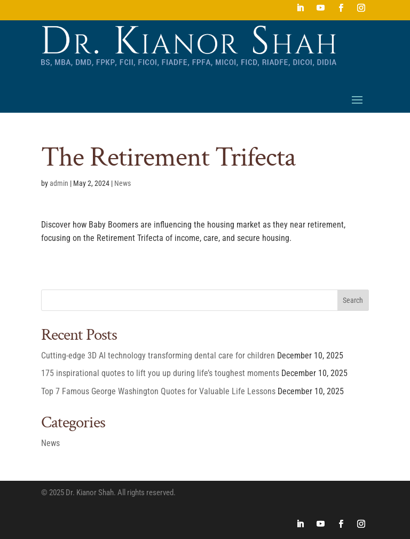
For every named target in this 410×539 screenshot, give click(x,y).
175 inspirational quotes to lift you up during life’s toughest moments (160, 373)
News (122, 183)
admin (59, 183)
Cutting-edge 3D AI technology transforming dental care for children (158, 355)
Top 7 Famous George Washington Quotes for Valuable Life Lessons (158, 391)
